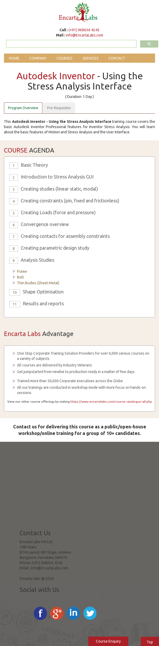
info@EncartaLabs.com (84, 35)
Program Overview (23, 108)
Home (14, 58)
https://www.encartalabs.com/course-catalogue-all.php (111, 401)
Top (150, 642)
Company (38, 58)
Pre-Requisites (59, 108)
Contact (116, 58)
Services (90, 58)
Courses (65, 58)
